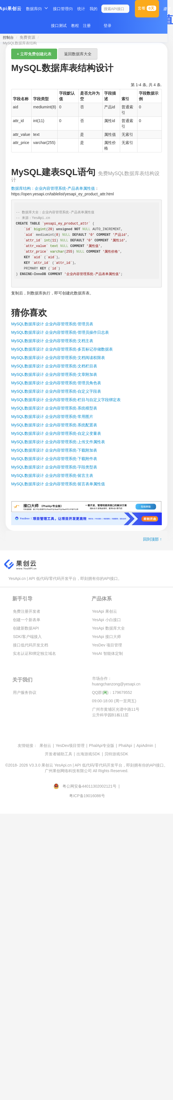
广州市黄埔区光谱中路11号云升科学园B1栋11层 (116, 712)
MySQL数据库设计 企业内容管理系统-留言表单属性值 (58, 484)
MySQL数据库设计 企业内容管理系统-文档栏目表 (54, 366)
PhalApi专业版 (101, 745)
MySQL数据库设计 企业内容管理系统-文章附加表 (54, 374)
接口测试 (59, 25)
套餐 (147, 8)
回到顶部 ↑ (152, 539)
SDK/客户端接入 (27, 636)
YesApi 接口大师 (106, 636)
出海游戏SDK (88, 754)
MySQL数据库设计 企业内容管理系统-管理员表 (52, 324)
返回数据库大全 (78, 54)
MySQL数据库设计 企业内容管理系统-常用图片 (52, 416)
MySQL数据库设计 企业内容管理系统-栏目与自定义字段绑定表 (66, 399)
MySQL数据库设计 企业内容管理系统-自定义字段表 (56, 391)
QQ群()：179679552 (112, 692)
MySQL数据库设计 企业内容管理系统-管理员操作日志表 (60, 332)
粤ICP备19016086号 (87, 795)
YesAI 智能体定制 (107, 653)
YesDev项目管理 (70, 745)
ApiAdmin (144, 745)
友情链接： (27, 745)
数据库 (34, 9)
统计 (81, 8)
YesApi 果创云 (104, 611)
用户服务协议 (24, 692)
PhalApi (125, 745)
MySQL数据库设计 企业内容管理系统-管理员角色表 (56, 383)
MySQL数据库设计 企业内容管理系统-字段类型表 (54, 467)
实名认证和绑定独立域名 (34, 653)
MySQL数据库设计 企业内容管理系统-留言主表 (52, 475)
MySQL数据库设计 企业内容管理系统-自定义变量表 (56, 433)
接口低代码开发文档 (30, 645)
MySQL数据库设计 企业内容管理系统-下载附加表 (54, 450)
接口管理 (63, 9)
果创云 (45, 745)
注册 (87, 25)
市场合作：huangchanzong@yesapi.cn (116, 681)
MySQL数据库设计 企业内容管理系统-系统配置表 (54, 425)
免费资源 (27, 37)
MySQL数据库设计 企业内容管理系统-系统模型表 (54, 408)
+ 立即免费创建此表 (34, 54)
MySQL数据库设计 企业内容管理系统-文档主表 (52, 341)
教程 (75, 25)
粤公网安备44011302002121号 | (87, 786)
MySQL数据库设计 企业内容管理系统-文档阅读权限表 (58, 357)
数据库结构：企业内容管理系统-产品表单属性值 (53, 188)
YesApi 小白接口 (106, 620)
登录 (107, 25)
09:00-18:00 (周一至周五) (114, 701)
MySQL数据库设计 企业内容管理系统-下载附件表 (54, 458)
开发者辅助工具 (58, 754)
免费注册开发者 (26, 611)
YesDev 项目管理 (107, 645)
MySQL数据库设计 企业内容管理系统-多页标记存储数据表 (62, 349)
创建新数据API (26, 628)
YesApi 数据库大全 (108, 628)
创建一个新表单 (26, 620)
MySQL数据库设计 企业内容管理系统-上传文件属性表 (58, 442)
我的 (93, 8)
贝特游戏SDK (116, 754)
